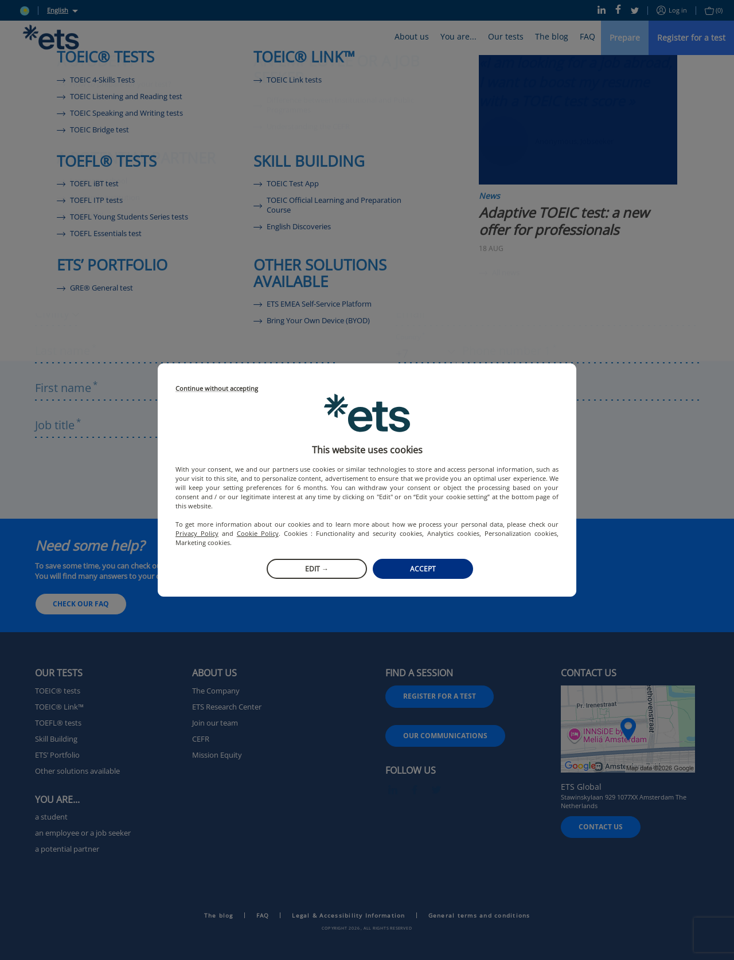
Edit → (317, 569)
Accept (423, 569)
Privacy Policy (196, 533)
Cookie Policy (258, 533)
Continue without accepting (216, 389)
